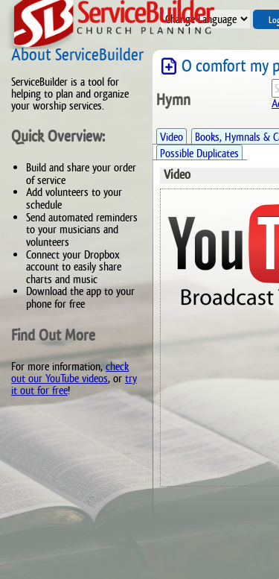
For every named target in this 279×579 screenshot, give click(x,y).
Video (171, 137)
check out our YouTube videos (70, 372)
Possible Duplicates (199, 153)
